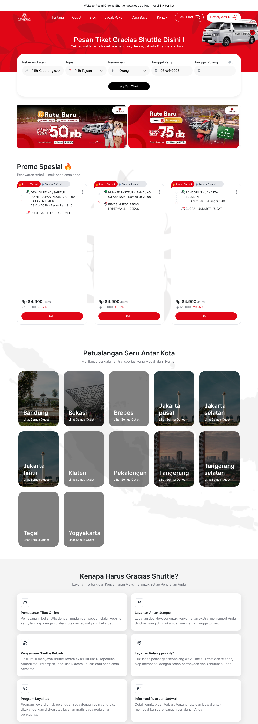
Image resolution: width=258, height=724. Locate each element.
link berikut (167, 5)
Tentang (58, 17)
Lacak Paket (114, 17)
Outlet (76, 17)
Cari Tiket (129, 86)
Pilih (52, 316)
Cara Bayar (140, 17)
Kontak (162, 17)
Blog (93, 17)
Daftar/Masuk (224, 17)
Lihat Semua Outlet (36, 419)
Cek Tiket (189, 17)
